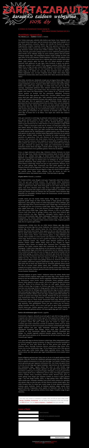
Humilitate (27, 400)
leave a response (40, 402)
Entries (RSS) (38, 442)
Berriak (22, 400)
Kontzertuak (34, 400)
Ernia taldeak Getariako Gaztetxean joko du (55, 31)
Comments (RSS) (49, 442)
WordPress (54, 441)
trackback (49, 402)
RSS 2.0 (24, 402)
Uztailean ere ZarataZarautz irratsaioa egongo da (34, 29)
